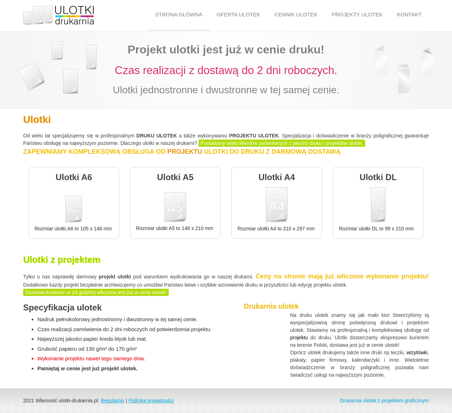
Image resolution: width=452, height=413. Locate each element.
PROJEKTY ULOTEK (357, 14)
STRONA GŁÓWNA (179, 14)
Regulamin (113, 400)
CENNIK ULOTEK (295, 14)
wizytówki (416, 352)
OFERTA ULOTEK (239, 14)
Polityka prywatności (151, 400)
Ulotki (37, 119)
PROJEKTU (184, 151)
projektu (299, 337)
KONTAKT (409, 14)
